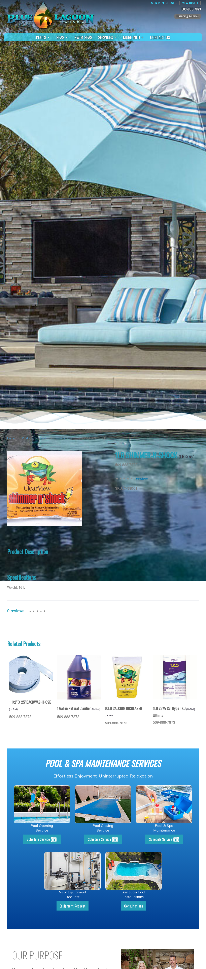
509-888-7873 (191, 9)
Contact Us (160, 37)
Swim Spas (83, 37)
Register (171, 3)
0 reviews (142, 478)
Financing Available (187, 16)
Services (107, 37)
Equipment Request (72, 906)
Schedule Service (38, 839)
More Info (133, 37)
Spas (62, 37)
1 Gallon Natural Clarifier (78, 708)
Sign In (156, 3)
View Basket (190, 3)
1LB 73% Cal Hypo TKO (174, 708)
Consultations (133, 906)
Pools (43, 37)
